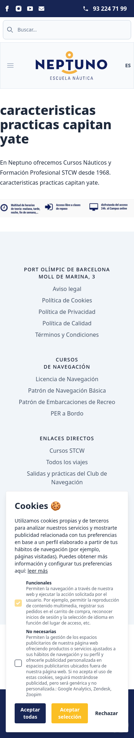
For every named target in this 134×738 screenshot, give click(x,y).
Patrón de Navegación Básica (67, 390)
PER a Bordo (67, 413)
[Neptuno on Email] (41, 8)
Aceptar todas (30, 713)
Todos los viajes (67, 462)
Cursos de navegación (67, 363)
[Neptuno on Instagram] (18, 8)
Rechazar (106, 713)
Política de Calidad (67, 323)
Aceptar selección (69, 713)
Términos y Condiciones (67, 335)
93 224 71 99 (110, 9)
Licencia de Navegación (67, 379)
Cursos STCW (66, 451)
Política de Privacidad (67, 312)
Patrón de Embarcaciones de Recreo (67, 402)
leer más (38, 570)
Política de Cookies (67, 300)
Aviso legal (67, 289)
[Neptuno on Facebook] (7, 8)
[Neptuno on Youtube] (30, 8)
